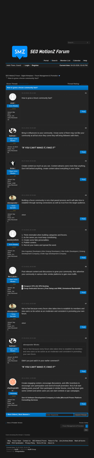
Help (84, 61)
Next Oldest (12, 414)
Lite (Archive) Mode (66, 441)
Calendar (76, 61)
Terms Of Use (41, 443)
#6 (86, 266)
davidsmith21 (13, 240)
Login (27, 65)
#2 (86, 128)
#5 (86, 230)
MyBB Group (32, 449)
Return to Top (53, 441)
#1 (86, 93)
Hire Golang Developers (51, 251)
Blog (9, 441)
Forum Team (16, 441)
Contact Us (26, 441)
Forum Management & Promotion (46, 76)
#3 (86, 161)
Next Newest (24, 414)
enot (12, 103)
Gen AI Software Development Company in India (41, 398)
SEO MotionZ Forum (13, 76)
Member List (64, 61)
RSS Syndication (17, 443)
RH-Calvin (12, 277)
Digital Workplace (27, 76)
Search (53, 61)
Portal (46, 61)
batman (12, 136)
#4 (86, 195)
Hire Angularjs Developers (31, 251)
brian (12, 168)
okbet (24, 215)
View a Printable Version (14, 422)
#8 (86, 338)
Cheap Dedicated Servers (33, 288)
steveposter (12, 203)
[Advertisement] (47, 19)
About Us (51, 443)
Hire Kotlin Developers (69, 251)
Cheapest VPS (29, 286)
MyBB (16, 449)
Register (35, 65)
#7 (86, 303)
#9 (86, 378)
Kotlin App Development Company (53, 254)
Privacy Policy (30, 443)
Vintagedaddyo (20, 451)
